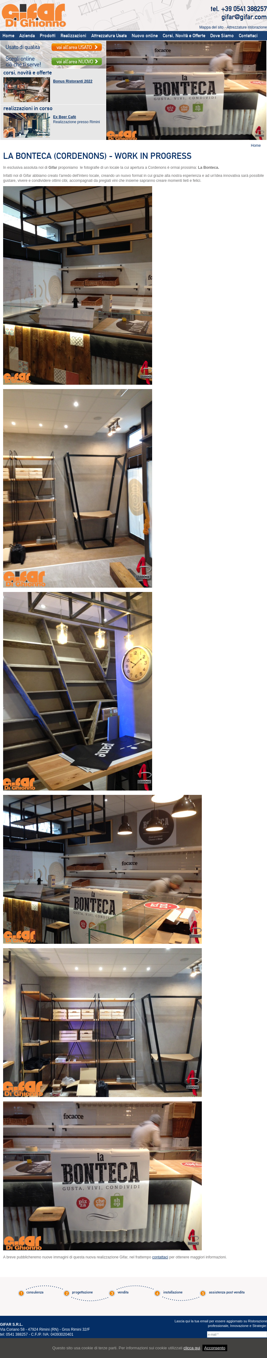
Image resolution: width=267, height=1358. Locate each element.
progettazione (82, 1292)
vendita (123, 1292)
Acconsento (214, 1348)
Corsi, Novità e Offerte (184, 35)
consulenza (34, 1292)
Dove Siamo (222, 35)
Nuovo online (145, 35)
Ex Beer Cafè (64, 117)
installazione (173, 1292)
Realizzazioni (73, 35)
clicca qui (191, 1348)
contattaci (160, 1257)
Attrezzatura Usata (109, 35)
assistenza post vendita (227, 1292)
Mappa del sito (211, 27)
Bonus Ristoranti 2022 (73, 81)
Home (8, 35)
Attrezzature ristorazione (247, 27)
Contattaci (248, 35)
